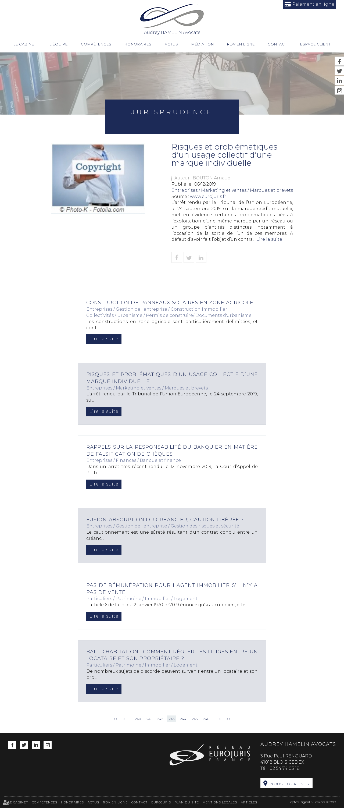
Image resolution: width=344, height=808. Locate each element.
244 (183, 719)
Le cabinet (24, 44)
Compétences (96, 44)
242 (160, 719)
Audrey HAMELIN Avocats (172, 19)
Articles (249, 802)
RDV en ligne (241, 44)
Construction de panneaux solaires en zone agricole (169, 303)
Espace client (315, 44)
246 (206, 719)
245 (195, 719)
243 (171, 719)
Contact (277, 44)
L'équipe (58, 44)
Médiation (202, 44)
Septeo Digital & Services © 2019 (312, 802)
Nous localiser (290, 783)
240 (138, 719)
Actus (171, 44)
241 (149, 719)
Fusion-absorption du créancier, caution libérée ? (165, 520)
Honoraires (138, 44)
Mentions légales (220, 802)
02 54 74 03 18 (285, 768)
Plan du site (187, 802)
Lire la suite (269, 239)
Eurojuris (161, 802)
